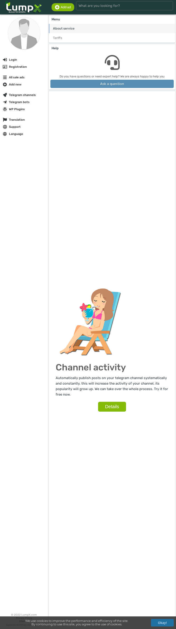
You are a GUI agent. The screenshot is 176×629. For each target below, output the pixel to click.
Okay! (162, 623)
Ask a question (112, 84)
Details (113, 407)
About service (63, 28)
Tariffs (57, 38)
